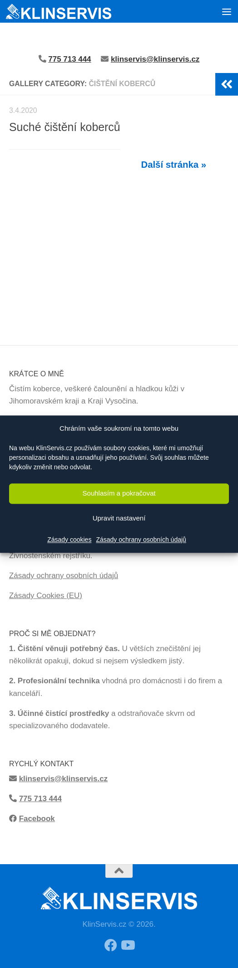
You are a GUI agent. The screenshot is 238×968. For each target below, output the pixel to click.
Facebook (37, 818)
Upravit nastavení (119, 518)
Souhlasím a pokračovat (119, 493)
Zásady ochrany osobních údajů (141, 539)
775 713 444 (40, 798)
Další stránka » (173, 165)
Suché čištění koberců (64, 127)
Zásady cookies (69, 539)
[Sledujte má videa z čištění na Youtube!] (127, 945)
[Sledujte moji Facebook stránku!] (110, 945)
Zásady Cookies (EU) (45, 595)
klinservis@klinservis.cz (155, 59)
